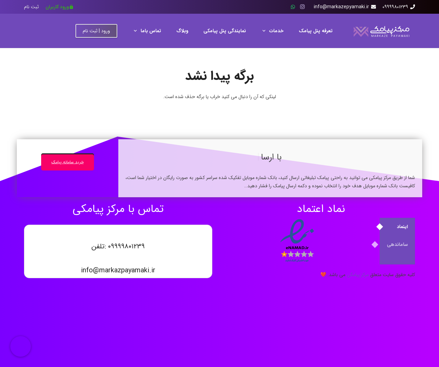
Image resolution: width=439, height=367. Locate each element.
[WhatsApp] (293, 7)
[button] (265, 30)
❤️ (323, 275)
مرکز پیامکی (358, 275)
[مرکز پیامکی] (381, 31)
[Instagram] (302, 7)
